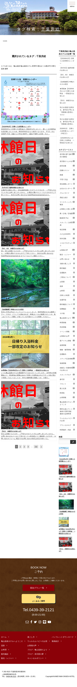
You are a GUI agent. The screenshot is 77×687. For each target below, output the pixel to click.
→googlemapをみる (9, 679)
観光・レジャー (67, 259)
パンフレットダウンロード (62, 642)
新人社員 (67, 393)
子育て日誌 (67, 184)
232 (36, 446)
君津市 (34, 66)
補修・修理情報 (67, 354)
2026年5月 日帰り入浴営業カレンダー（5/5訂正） (67, 133)
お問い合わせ (67, 264)
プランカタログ (67, 430)
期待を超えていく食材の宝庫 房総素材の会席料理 (67, 416)
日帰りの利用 (67, 300)
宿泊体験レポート (67, 189)
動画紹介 (55, 646)
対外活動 (67, 243)
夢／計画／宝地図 (67, 218)
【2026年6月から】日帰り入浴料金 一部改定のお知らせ (67, 143)
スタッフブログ (67, 379)
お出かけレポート (67, 193)
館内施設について (67, 309)
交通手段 (67, 304)
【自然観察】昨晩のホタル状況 (66, 83)
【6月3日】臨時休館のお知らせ (66, 69)
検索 (60, 442)
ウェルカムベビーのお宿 (67, 424)
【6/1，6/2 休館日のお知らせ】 (67, 76)
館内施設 (67, 273)
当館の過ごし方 (67, 268)
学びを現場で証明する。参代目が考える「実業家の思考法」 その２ (66, 111)
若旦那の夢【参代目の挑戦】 (67, 160)
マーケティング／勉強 (67, 208)
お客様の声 (67, 255)
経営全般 (67, 170)
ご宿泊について (67, 282)
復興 (6, 69)
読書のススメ (67, 175)
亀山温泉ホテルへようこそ (67, 408)
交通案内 (67, 277)
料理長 (67, 398)
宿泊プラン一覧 (37, 593)
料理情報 (67, 327)
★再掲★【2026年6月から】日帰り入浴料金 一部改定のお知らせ (67, 92)
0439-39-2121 (41, 614)
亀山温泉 (17, 66)
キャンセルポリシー (35, 663)
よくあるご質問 (38, 603)
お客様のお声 (67, 341)
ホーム (4, 642)
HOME (5, 41)
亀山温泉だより (67, 323)
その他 (67, 318)
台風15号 (47, 66)
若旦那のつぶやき (67, 166)
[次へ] (41, 446)
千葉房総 (50, 29)
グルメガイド (67, 198)
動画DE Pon (67, 223)
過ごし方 (31, 642)
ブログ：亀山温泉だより (37, 655)
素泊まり (40, 66)
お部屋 (67, 286)
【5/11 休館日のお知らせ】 (66, 102)
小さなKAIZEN (67, 239)
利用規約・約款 (67, 434)
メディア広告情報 (67, 363)
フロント (67, 389)
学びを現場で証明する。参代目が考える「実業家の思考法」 (66, 122)
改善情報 (67, 350)
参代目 (67, 384)
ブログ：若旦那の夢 (35, 659)
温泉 (67, 291)
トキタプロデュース (67, 249)
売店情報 (67, 332)
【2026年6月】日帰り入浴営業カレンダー (67, 60)
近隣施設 (67, 314)
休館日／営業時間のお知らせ (67, 373)
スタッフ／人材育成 (67, 228)
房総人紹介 (67, 202)
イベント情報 (67, 336)
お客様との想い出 (67, 214)
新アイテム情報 (67, 345)
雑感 (67, 180)
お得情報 (67, 402)
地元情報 (67, 234)
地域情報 (67, 368)
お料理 (67, 295)
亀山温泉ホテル (26, 66)
